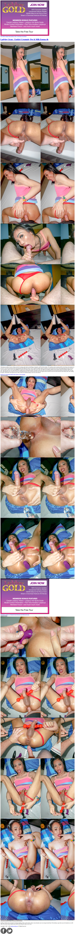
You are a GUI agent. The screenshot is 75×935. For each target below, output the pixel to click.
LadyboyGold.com (14, 926)
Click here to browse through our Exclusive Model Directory (11, 920)
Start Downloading (4, 375)
